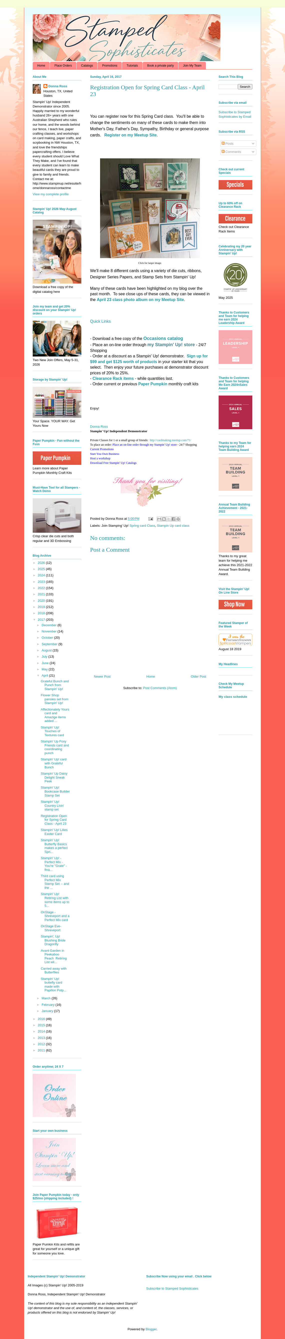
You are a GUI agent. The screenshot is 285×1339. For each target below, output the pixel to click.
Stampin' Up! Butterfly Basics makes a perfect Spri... (54, 846)
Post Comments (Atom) (160, 688)
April (45, 675)
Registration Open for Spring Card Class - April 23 (54, 819)
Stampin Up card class (173, 525)
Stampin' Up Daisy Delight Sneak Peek (54, 777)
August (47, 650)
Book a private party (160, 65)
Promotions (109, 65)
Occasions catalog (163, 338)
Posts (228, 143)
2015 (42, 1025)
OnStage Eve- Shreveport (51, 928)
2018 (42, 613)
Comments (231, 152)
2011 (42, 1050)
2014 (42, 1031)
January (48, 1011)
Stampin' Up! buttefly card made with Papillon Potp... (53, 984)
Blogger (150, 1329)
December (50, 625)
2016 (42, 1019)
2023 (42, 582)
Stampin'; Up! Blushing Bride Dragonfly (53, 940)
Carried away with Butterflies (53, 970)
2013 (42, 1038)
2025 (42, 569)
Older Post (198, 676)
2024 (42, 575)
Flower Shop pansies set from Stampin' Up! (54, 699)
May (45, 669)
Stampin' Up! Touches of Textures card (52, 731)
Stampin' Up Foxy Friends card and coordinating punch (55, 747)
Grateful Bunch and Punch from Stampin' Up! (55, 685)
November (50, 631)
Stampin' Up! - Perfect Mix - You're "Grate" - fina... (54, 864)
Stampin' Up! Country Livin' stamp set (52, 805)
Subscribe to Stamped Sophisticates (172, 1288)
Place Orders (63, 65)
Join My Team (192, 65)
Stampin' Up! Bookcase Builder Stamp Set (55, 791)
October (48, 637)
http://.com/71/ (170, 440)
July (45, 656)
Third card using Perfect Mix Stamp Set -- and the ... (55, 882)
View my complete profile (51, 194)
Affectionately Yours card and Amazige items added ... (55, 715)
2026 (42, 563)
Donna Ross (99, 426)
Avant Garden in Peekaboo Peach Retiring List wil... (54, 956)
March (47, 998)
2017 (42, 619)
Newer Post (102, 676)
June (46, 663)
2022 (42, 588)
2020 (42, 601)
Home (41, 65)
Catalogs (87, 65)
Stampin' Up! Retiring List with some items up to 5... (55, 900)
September (50, 644)
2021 (42, 594)
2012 (42, 1044)
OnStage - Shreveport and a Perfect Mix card (55, 916)
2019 (42, 607)
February (49, 1005)
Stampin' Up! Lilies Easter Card (54, 832)
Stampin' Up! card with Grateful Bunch (53, 763)
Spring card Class (142, 525)
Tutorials (132, 65)
